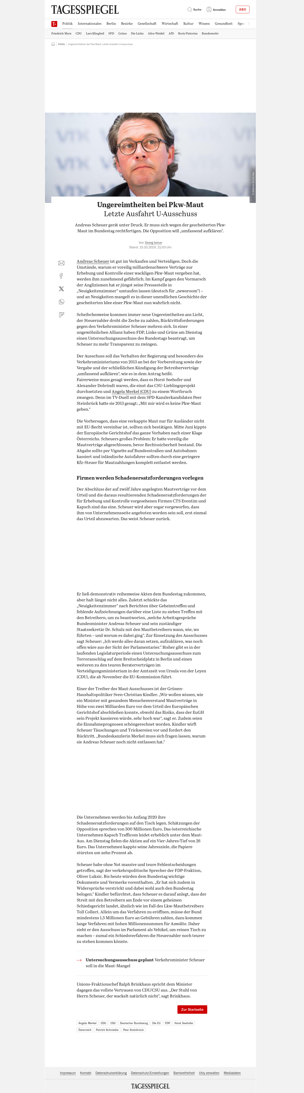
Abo (242, 9)
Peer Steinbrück (133, 1029)
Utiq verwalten (209, 1073)
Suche (194, 9)
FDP (167, 1023)
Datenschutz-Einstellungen (150, 1073)
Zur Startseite (192, 1009)
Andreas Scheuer (93, 261)
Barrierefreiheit (184, 1073)
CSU (113, 1023)
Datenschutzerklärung (111, 1073)
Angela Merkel (87, 1023)
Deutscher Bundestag (134, 1023)
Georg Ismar (153, 242)
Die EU (156, 1023)
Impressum (68, 1073)
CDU (103, 1023)
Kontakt (85, 1073)
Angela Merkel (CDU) (131, 391)
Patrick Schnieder (107, 1029)
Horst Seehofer (183, 1023)
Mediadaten (232, 1073)
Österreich (84, 1029)
